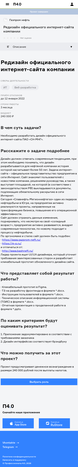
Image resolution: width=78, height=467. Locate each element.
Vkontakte (11, 442)
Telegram (10, 447)
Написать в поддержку (14, 460)
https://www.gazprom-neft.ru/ (21, 239)
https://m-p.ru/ (12, 243)
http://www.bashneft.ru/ (17, 250)
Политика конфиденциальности (19, 456)
